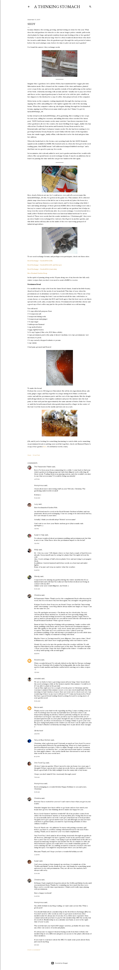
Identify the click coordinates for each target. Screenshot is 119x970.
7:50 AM (37, 777)
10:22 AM (37, 498)
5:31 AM (36, 945)
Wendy (37, 576)
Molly (36, 550)
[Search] (90, 6)
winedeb (37, 679)
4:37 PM (37, 479)
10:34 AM (37, 701)
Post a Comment (33, 950)
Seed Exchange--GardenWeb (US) (39, 261)
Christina (37, 595)
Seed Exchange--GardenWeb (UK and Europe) (44, 265)
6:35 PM (36, 653)
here (45, 447)
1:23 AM (36, 672)
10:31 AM (37, 792)
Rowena (37, 660)
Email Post (36, 455)
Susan (36, 861)
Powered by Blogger (59, 963)
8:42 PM (37, 756)
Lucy (36, 504)
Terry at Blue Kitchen (42, 740)
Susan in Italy (39, 535)
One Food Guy (40, 763)
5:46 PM (36, 570)
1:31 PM (36, 528)
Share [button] (29, 455)
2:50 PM (37, 734)
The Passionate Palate (43, 467)
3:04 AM (37, 873)
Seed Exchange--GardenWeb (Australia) (42, 269)
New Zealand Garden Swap (37, 273)
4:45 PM (37, 855)
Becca (36, 707)
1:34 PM (36, 543)
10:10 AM (37, 589)
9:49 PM (37, 896)
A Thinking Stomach (57, 6)
